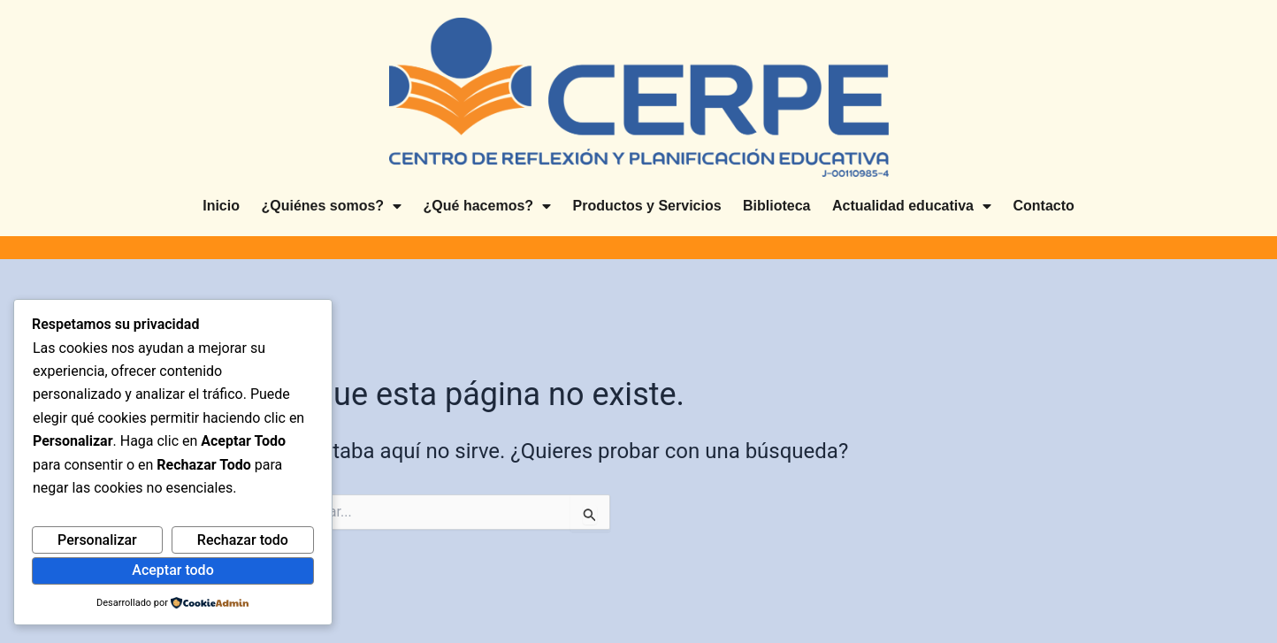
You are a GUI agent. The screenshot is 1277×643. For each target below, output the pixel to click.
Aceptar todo (172, 570)
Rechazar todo (242, 540)
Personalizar (97, 540)
